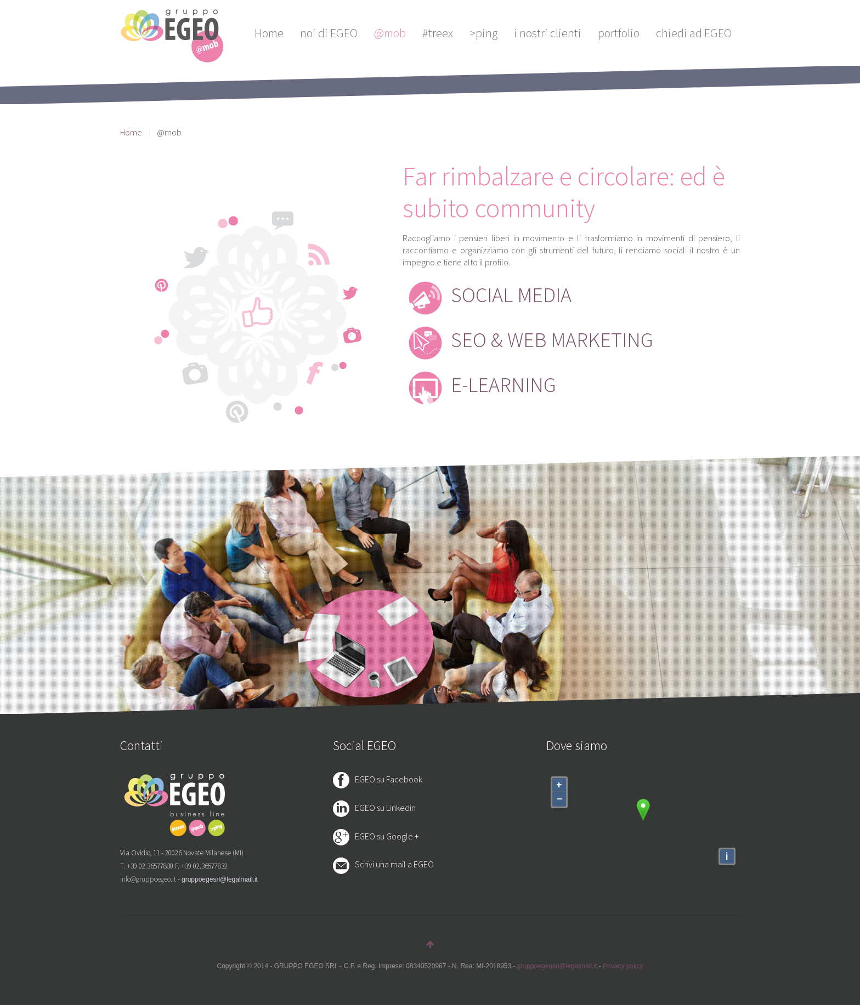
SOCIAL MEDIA (511, 295)
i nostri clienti (547, 33)
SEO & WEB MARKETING (552, 340)
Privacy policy (623, 966)
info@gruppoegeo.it (148, 879)
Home (269, 33)
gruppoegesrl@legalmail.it (220, 879)
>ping (483, 33)
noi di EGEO (329, 33)
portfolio (619, 33)
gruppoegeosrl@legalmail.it (557, 966)
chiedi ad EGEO (694, 33)
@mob (390, 33)
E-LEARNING (503, 385)
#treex (437, 33)
